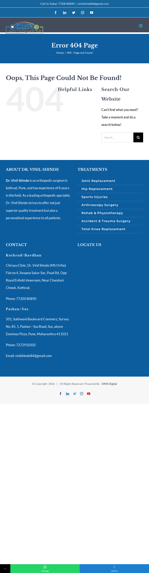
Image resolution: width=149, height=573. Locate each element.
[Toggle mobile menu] (141, 26)
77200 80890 (66, 3)
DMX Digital (109, 383)
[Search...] (117, 137)
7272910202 (26, 345)
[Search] (138, 137)
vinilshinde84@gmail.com (93, 3)
